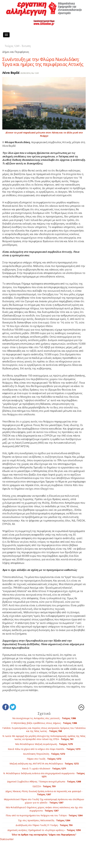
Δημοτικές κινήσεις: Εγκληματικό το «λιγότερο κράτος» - (44, 830)
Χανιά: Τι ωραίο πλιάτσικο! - (44, 768)
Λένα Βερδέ (11, 73)
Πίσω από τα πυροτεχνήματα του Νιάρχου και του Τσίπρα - (44, 815)
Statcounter (7, 839)
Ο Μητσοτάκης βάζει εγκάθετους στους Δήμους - (44, 723)
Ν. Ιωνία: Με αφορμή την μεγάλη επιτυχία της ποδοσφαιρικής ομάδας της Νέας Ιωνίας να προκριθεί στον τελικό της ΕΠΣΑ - (44, 738)
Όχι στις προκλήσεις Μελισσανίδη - (44, 820)
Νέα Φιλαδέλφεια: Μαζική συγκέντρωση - (44, 744)
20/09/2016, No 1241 (29, 73)
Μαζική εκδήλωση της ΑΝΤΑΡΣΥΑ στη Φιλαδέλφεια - (44, 763)
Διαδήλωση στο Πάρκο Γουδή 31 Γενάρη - (44, 825)
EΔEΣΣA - (44, 786)
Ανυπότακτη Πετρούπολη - (44, 753)
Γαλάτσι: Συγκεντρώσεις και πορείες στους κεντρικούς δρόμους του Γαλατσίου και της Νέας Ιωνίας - (44, 729)
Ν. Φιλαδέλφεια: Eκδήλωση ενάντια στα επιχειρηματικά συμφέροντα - (44, 775)
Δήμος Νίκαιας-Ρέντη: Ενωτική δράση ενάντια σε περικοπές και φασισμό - (44, 793)
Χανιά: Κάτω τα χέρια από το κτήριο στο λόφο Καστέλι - (44, 749)
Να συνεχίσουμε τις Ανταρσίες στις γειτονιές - (44, 718)
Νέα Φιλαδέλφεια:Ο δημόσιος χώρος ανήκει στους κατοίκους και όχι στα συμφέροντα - (44, 809)
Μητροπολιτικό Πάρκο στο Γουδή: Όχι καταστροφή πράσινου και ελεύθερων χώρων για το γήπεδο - (44, 801)
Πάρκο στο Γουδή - (44, 758)
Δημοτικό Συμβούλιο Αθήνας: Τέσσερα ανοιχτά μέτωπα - (44, 781)
